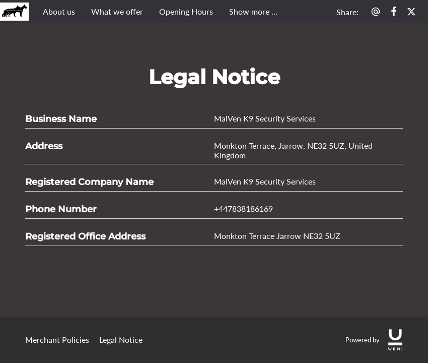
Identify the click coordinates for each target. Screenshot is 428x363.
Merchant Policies (57, 339)
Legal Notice (120, 339)
